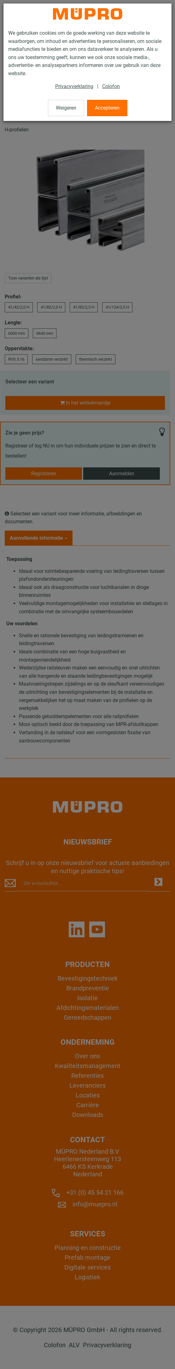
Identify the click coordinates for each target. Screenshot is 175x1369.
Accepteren (107, 108)
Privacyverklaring (74, 86)
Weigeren (66, 108)
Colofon (111, 86)
